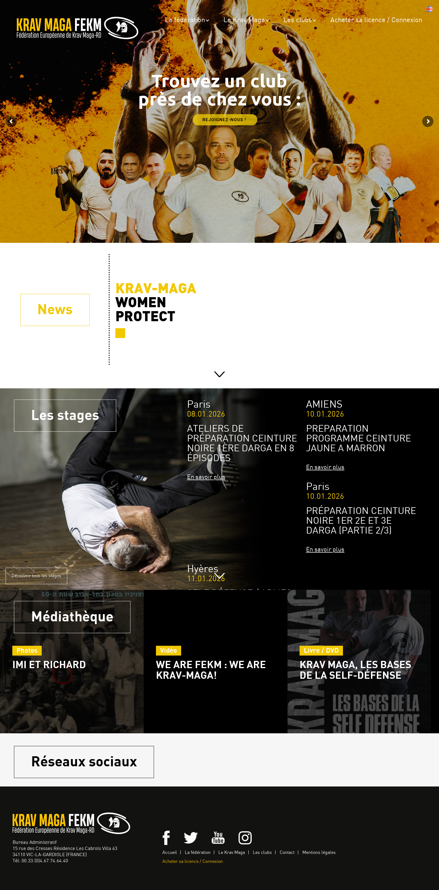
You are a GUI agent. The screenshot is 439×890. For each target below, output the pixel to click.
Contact (287, 852)
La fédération (185, 20)
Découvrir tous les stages (36, 576)
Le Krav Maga (244, 20)
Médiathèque (72, 617)
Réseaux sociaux (84, 762)
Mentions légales (319, 852)
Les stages (65, 415)
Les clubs (297, 20)
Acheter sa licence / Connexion (376, 20)
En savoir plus (206, 477)
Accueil (169, 852)
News (55, 309)
